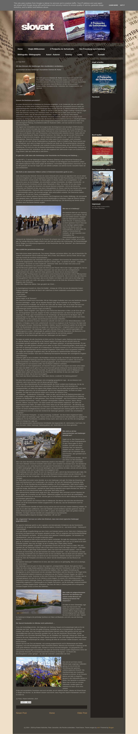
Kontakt (101, 55)
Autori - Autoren (53, 55)
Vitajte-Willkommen (36, 49)
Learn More (113, 5)
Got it (122, 5)
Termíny (68, 55)
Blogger (111, 727)
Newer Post (21, 713)
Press (90, 55)
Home (20, 49)
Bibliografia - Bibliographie (29, 55)
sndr (98, 727)
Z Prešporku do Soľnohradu (62, 49)
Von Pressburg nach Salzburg (92, 49)
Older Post (82, 713)
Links (80, 55)
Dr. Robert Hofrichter (98, 208)
